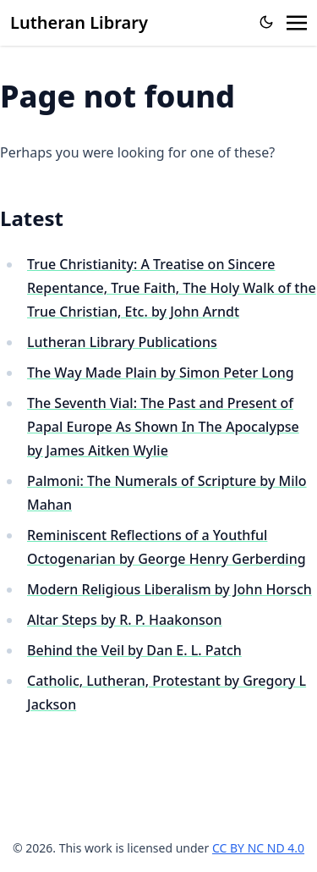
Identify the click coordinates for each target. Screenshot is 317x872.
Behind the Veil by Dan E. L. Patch (134, 650)
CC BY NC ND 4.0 (258, 848)
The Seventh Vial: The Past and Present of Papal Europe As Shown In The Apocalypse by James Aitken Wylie (163, 427)
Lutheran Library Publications (122, 342)
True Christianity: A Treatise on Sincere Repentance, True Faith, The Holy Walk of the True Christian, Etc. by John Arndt (171, 288)
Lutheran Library (79, 22)
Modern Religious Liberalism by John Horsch (169, 589)
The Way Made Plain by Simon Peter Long (160, 372)
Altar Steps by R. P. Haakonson (124, 619)
